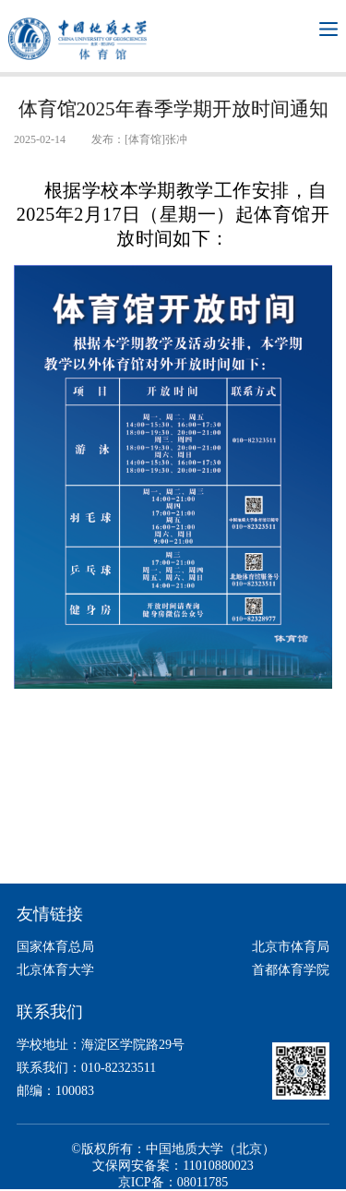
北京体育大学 (55, 970)
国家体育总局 (55, 947)
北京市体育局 (290, 947)
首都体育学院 (290, 970)
